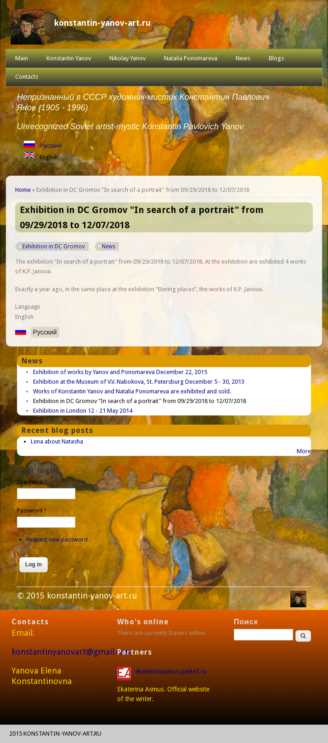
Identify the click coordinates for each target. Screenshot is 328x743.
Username (32, 482)
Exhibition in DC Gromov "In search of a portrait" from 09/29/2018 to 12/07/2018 (139, 400)
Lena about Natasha (57, 441)
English (49, 157)
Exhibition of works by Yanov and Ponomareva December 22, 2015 (120, 372)
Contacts (26, 76)
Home (23, 189)
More (304, 451)
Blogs (276, 58)
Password (32, 510)
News (243, 58)
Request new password (57, 539)
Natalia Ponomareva (190, 58)
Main (21, 58)
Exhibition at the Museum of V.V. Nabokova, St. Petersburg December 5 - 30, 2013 (138, 381)
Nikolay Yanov (127, 58)
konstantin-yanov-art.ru (102, 23)
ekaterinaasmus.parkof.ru (172, 671)
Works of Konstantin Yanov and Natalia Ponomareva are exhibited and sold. (132, 391)
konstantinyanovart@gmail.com (72, 652)
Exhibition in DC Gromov (54, 246)
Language (27, 307)
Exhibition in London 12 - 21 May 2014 (82, 410)
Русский (51, 145)
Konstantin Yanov (68, 58)
